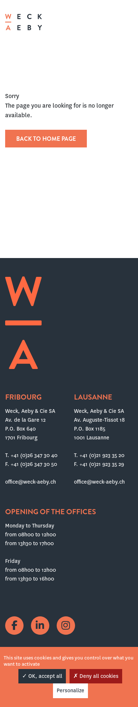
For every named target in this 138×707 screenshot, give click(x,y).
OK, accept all (42, 676)
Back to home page (46, 139)
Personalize (70, 690)
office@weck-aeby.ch (30, 481)
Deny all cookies (95, 676)
